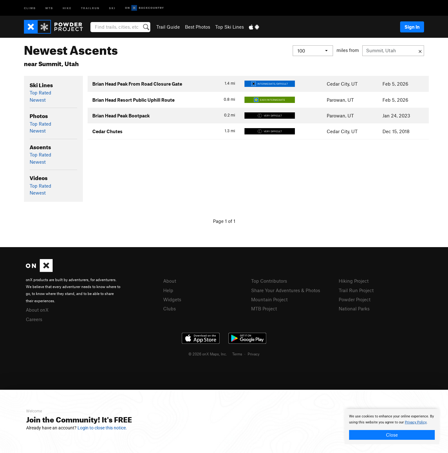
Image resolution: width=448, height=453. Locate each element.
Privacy (254, 354)
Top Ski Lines (229, 27)
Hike (67, 8)
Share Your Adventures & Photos (285, 290)
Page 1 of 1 (224, 221)
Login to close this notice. (102, 427)
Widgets (172, 299)
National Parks (354, 308)
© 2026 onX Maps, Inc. (207, 354)
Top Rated (40, 92)
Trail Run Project (356, 290)
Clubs (169, 308)
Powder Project (354, 299)
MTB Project (264, 308)
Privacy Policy (416, 422)
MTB (49, 8)
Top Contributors (269, 281)
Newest (38, 100)
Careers (34, 319)
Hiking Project (354, 281)
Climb (30, 8)
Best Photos (197, 27)
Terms (237, 354)
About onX (37, 310)
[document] (392, 426)
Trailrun (90, 8)
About (169, 281)
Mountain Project (269, 299)
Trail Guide (168, 27)
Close (392, 435)
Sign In (412, 27)
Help (168, 290)
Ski (112, 8)
